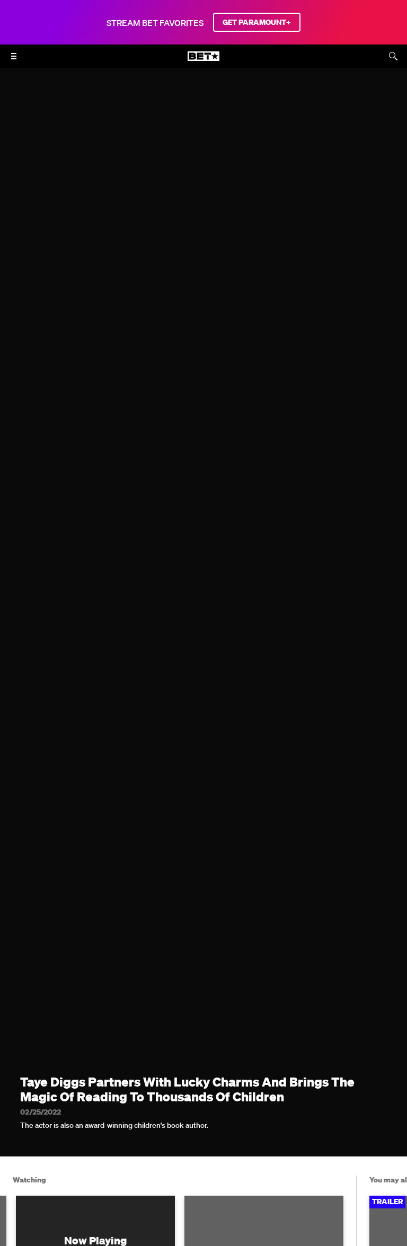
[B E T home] (203, 61)
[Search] (393, 56)
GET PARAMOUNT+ (257, 22)
